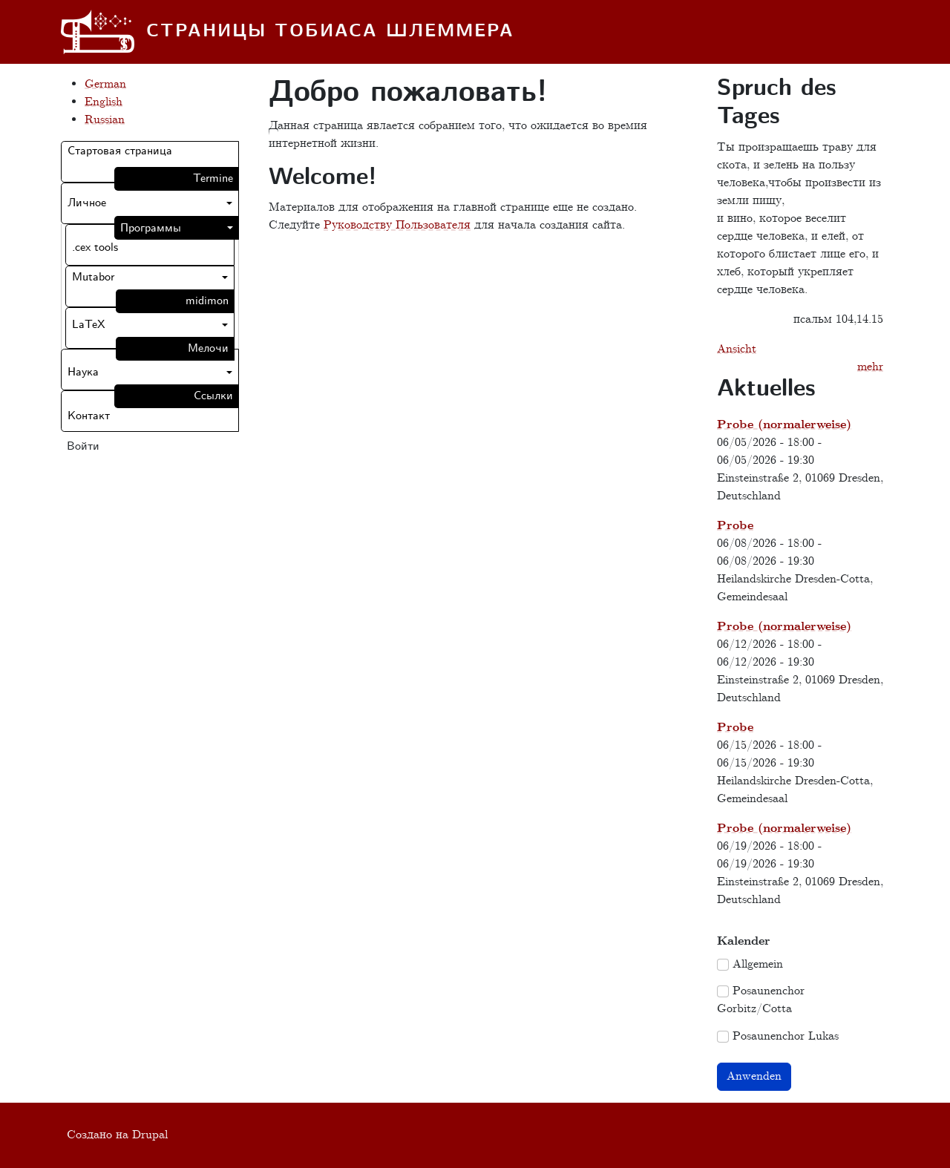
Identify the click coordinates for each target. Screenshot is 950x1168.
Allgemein (758, 964)
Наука (83, 372)
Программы (150, 228)
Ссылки (213, 396)
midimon (207, 301)
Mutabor (93, 277)
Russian (105, 120)
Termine (213, 178)
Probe (735, 526)
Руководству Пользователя (397, 225)
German (105, 84)
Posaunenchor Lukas (786, 1036)
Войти (83, 446)
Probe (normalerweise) (784, 425)
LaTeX (88, 324)
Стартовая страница (120, 151)
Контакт (89, 416)
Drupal (150, 1135)
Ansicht (736, 349)
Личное (87, 203)
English (103, 102)
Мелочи (208, 348)
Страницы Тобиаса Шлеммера (330, 32)
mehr (870, 367)
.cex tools (95, 247)
